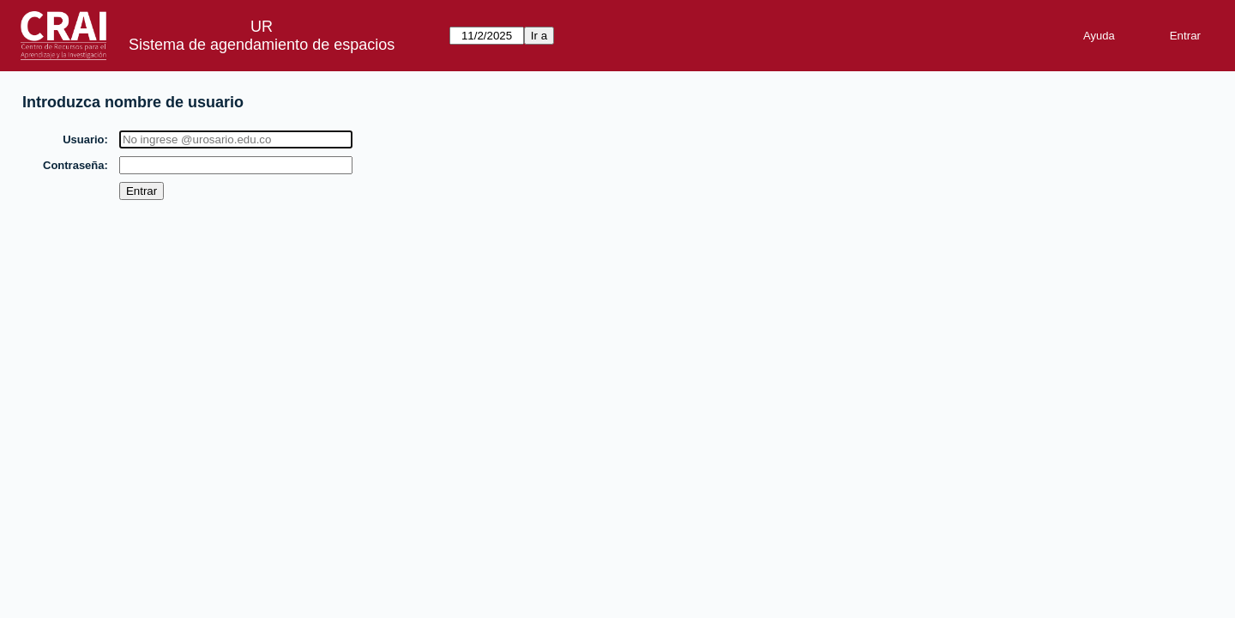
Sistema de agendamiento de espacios (262, 44)
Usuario (84, 139)
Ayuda (1099, 35)
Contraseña (74, 165)
